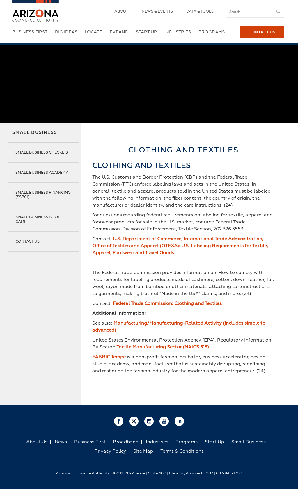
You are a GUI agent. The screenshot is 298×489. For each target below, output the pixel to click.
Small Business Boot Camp (37, 219)
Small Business (34, 132)
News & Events (157, 11)
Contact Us (262, 32)
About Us (36, 442)
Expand (119, 32)
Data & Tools (200, 11)
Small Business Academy (41, 173)
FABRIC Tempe (109, 357)
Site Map (143, 451)
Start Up (146, 32)
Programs (211, 32)
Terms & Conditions (182, 451)
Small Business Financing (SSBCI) (43, 195)
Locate (93, 32)
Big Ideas (66, 32)
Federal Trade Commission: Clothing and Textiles (167, 303)
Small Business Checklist (42, 152)
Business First (29, 32)
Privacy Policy (110, 451)
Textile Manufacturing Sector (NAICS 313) (162, 347)
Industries (177, 32)
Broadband (126, 442)
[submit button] (278, 11)
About (121, 11)
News (61, 442)
